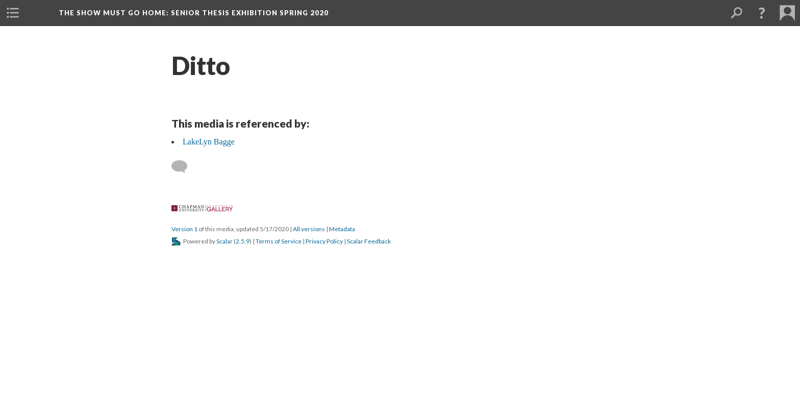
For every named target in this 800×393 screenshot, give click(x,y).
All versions (309, 229)
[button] (13, 13)
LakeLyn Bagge (209, 141)
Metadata (342, 229)
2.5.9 (242, 241)
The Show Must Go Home (194, 13)
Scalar (224, 241)
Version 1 (184, 229)
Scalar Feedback (369, 241)
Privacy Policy (324, 241)
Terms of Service (279, 241)
